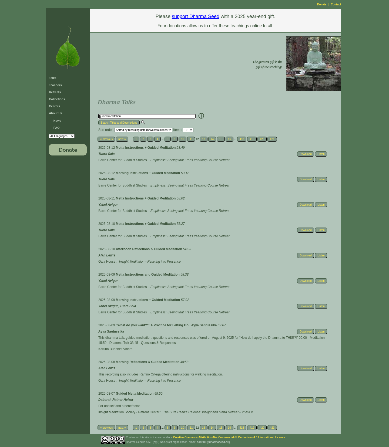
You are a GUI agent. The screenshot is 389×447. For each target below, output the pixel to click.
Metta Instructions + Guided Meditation (146, 148)
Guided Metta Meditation (135, 393)
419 (252, 139)
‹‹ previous (106, 139)
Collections (57, 99)
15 (220, 139)
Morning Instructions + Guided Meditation (148, 173)
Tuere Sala (106, 154)
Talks (52, 78)
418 (242, 139)
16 (229, 139)
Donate (321, 4)
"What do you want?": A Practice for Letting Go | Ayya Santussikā (167, 325)
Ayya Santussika (111, 331)
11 (191, 139)
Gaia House (106, 261)
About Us (55, 113)
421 (272, 139)
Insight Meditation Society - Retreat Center (128, 412)
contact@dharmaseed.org (213, 442)
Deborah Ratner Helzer (115, 400)
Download (305, 154)
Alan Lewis (106, 255)
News (57, 120)
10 (182, 139)
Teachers (55, 85)
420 (262, 139)
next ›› (122, 139)
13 (203, 139)
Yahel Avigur (108, 204)
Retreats (55, 92)
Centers (54, 106)
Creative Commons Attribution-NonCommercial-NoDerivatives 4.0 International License (229, 437)
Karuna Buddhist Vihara (115, 349)
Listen (321, 154)
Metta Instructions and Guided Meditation (148, 274)
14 (212, 139)
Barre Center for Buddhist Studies (122, 160)
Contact (336, 4)
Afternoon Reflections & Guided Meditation (149, 249)
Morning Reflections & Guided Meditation (148, 362)
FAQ (56, 127)
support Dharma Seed (195, 16)
